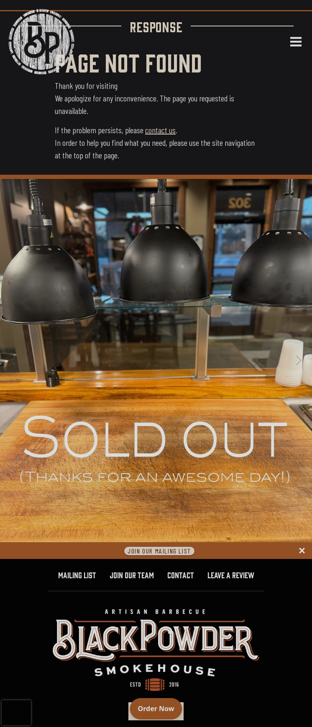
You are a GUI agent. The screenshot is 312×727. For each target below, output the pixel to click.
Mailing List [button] (77, 574)
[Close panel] (302, 550)
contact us (160, 130)
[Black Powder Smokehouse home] (41, 41)
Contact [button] (180, 574)
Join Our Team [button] (132, 574)
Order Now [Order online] (160, 708)
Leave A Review (234, 574)
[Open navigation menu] (292, 42)
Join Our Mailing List (159, 551)
